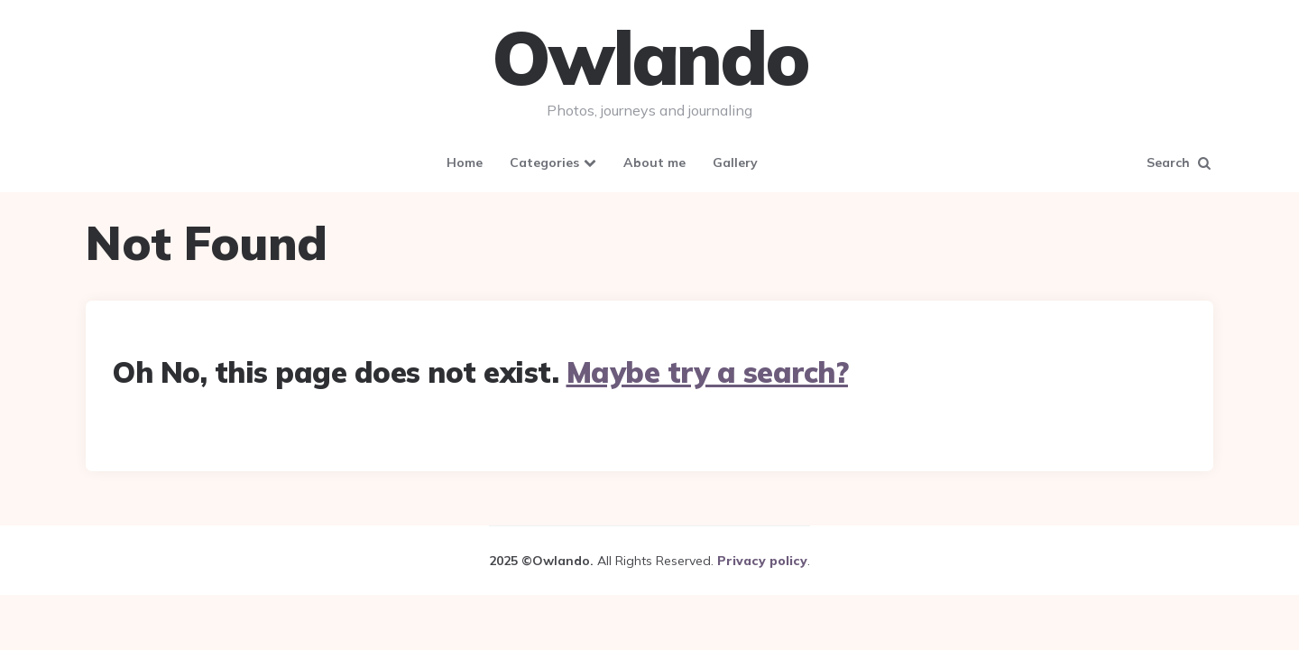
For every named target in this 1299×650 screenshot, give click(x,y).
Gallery (735, 162)
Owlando (650, 58)
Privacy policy (762, 560)
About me (654, 162)
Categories (544, 162)
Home (465, 162)
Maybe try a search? (708, 372)
